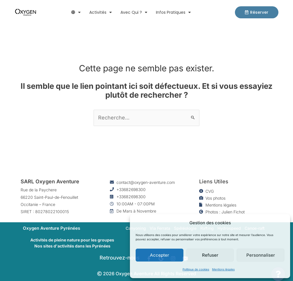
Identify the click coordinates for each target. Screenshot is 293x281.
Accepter (159, 255)
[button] (76, 12)
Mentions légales (223, 269)
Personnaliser (260, 255)
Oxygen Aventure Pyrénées (51, 228)
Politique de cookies (196, 269)
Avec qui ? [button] (133, 12)
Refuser (210, 255)
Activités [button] (100, 12)
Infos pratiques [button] (173, 12)
